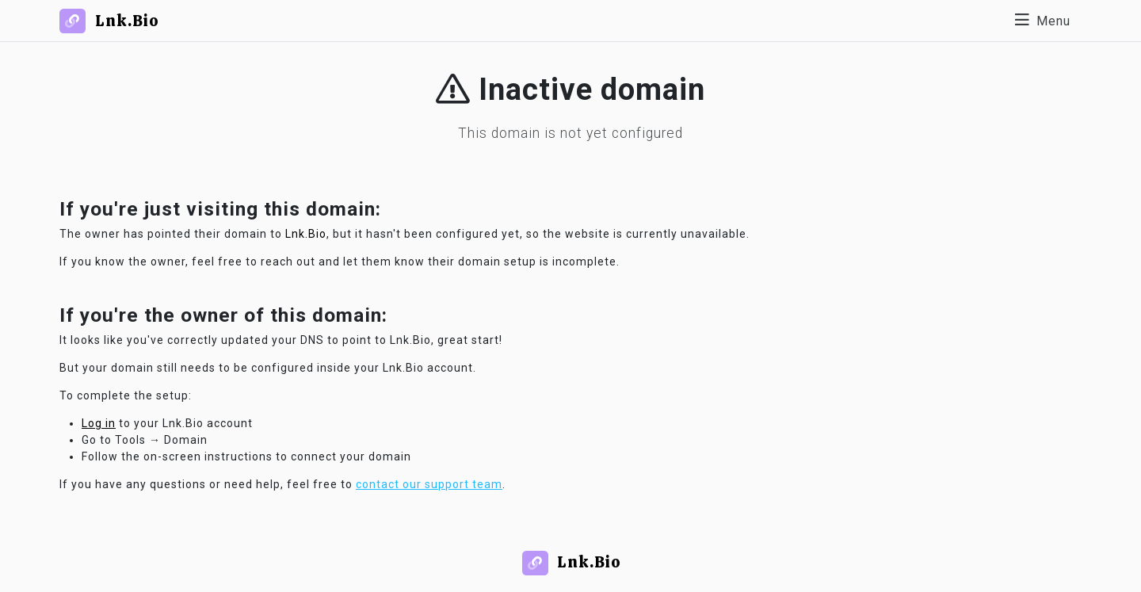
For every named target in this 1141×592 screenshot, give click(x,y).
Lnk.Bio (305, 233)
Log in (99, 423)
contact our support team (429, 484)
